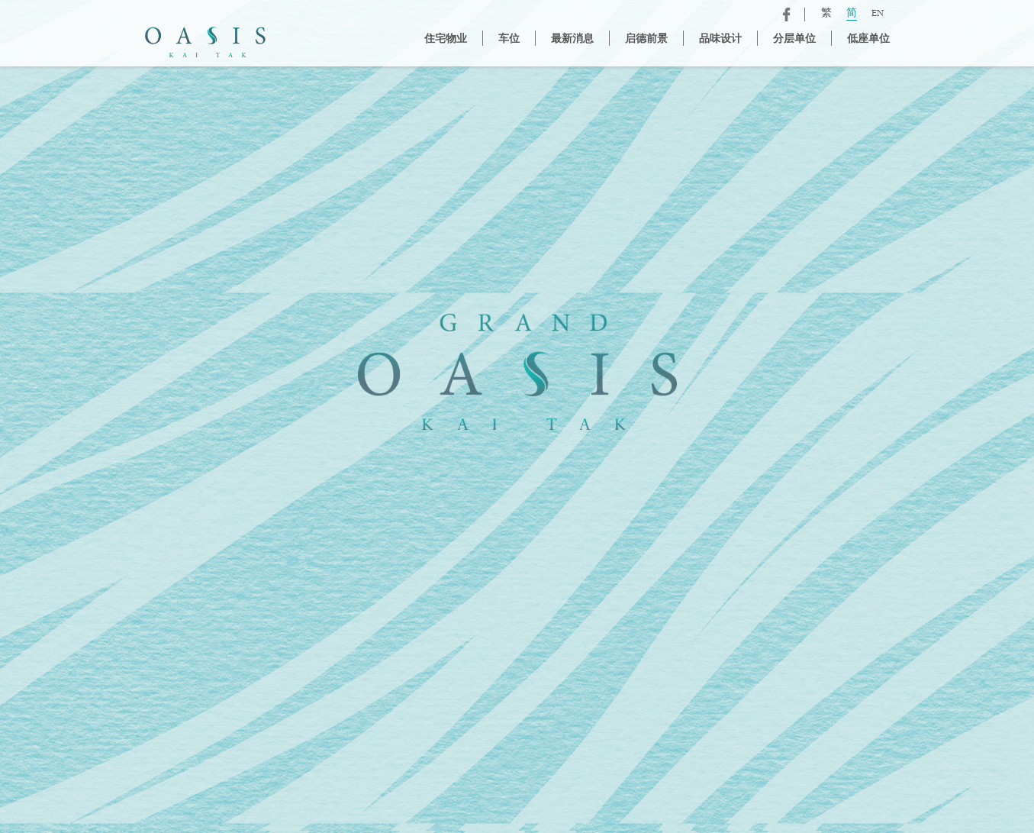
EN (877, 14)
